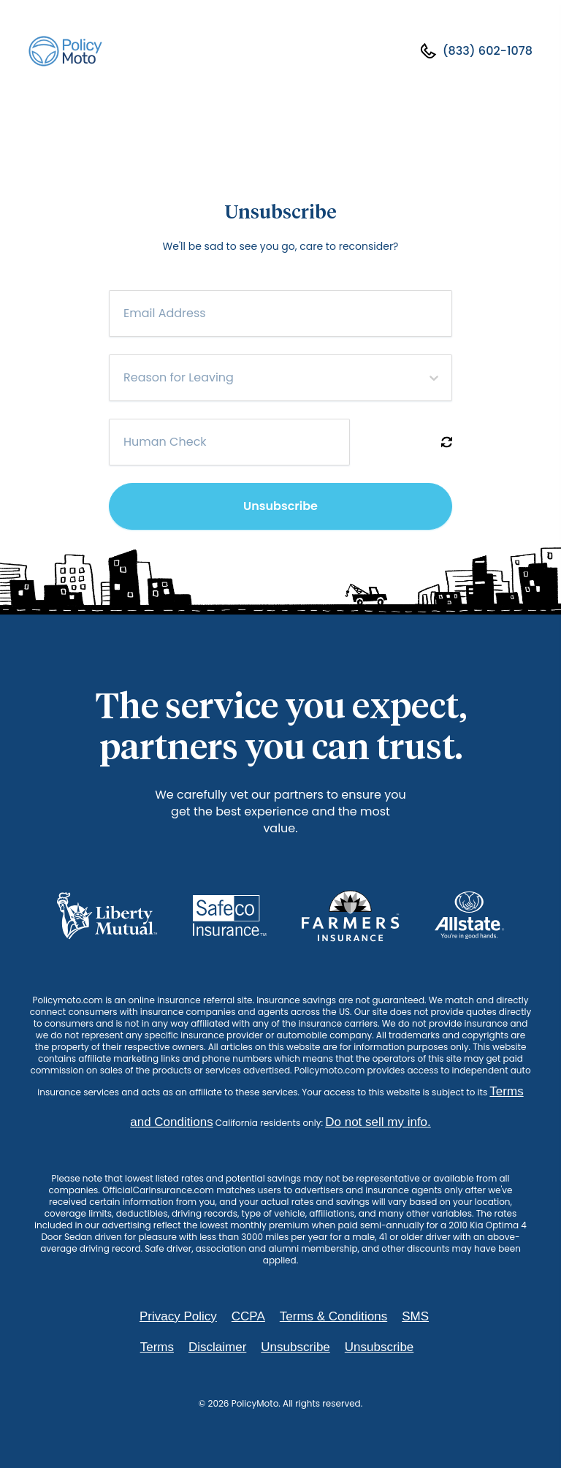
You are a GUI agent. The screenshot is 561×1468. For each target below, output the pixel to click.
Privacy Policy (178, 1316)
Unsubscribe (280, 506)
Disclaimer (217, 1347)
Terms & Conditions (333, 1316)
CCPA (248, 1316)
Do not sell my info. (378, 1122)
